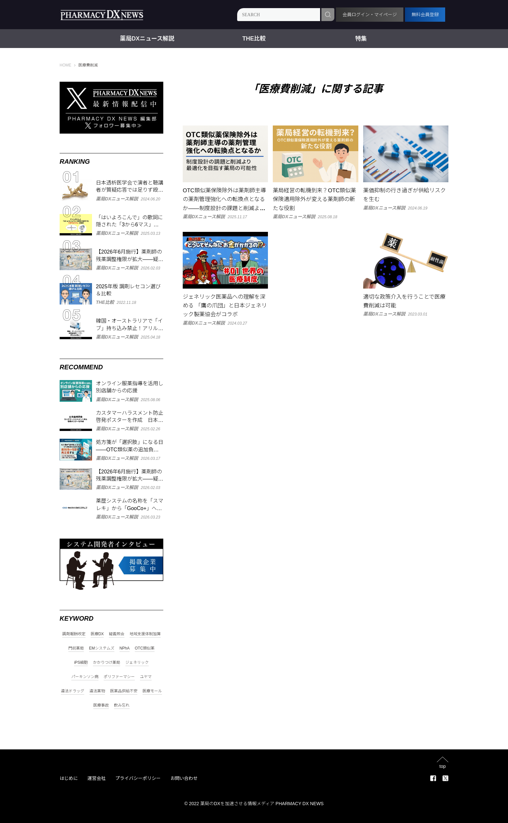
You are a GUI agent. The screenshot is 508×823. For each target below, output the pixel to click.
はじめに (69, 778)
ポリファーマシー (119, 677)
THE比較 (254, 39)
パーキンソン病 (84, 677)
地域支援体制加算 (145, 634)
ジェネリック (137, 663)
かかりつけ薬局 (106, 663)
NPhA (125, 648)
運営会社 (96, 778)
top (442, 766)
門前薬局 (76, 648)
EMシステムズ (101, 648)
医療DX (97, 634)
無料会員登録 (425, 14)
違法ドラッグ (72, 691)
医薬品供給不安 (123, 691)
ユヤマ (146, 677)
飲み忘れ (122, 705)
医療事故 (101, 705)
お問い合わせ (184, 778)
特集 (361, 39)
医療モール (152, 691)
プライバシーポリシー (138, 778)
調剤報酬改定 (74, 634)
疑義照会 (116, 634)
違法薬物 (97, 691)
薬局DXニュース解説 (147, 39)
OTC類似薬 (145, 648)
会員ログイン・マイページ (369, 14)
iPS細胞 (81, 663)
